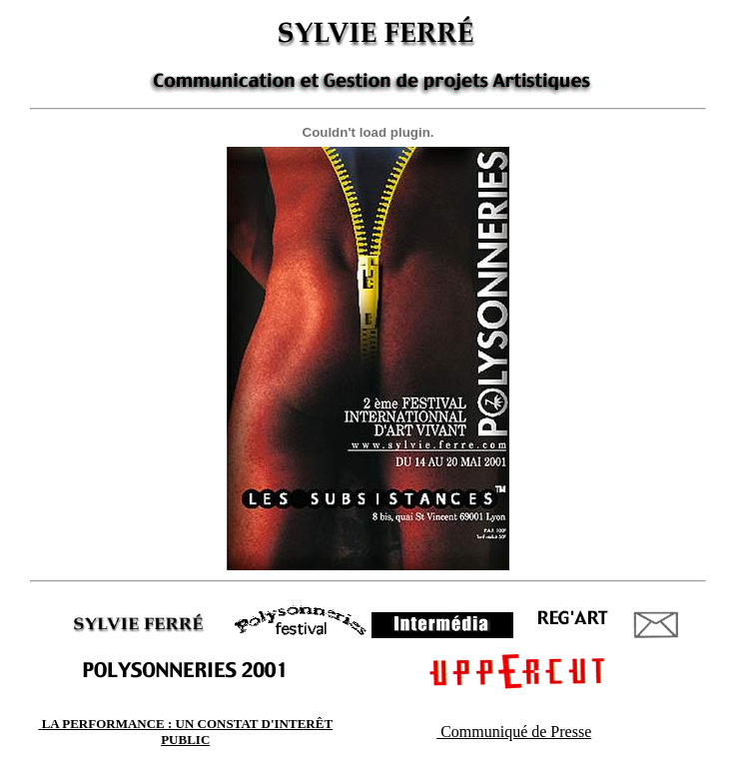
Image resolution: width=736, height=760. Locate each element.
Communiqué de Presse (513, 731)
